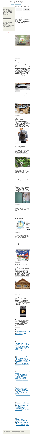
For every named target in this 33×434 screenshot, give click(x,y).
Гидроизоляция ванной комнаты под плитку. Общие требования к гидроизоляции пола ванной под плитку (22, 208)
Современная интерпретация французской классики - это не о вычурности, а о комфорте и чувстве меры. (22, 364)
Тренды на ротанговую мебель (21, 93)
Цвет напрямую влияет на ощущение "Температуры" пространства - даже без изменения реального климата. (21, 337)
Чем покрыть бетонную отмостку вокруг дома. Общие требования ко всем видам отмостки (22, 236)
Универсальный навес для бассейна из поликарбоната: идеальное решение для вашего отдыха (22, 403)
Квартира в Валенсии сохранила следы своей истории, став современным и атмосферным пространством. (22, 372)
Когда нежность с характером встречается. (22, 346)
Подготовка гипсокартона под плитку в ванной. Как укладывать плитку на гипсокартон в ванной (22, 171)
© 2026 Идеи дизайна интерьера (7, 431)
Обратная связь (22, 431)
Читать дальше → (18, 58)
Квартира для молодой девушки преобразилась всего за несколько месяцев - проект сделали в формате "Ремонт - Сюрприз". (22, 340)
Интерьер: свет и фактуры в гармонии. (22, 394)
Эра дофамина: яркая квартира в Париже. (22, 356)
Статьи (19, 4)
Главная (12, 4)
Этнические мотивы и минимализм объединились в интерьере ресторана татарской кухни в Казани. (22, 378)
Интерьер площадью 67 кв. (20, 387)
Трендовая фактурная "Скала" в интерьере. (22, 350)
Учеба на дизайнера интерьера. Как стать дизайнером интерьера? (22, 18)
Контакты (13, 431)
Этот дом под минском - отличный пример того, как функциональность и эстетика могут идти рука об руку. (22, 361)
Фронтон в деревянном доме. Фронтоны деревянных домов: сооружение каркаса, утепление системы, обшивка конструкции (22, 266)
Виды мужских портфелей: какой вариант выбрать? (22, 118)
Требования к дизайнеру (19, 9)
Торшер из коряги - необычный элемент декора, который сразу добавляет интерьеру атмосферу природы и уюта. (21, 375)
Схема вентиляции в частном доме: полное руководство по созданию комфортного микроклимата (22, 426)
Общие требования (26, 9)
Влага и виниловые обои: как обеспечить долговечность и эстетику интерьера (7, 23)
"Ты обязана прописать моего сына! (21, 335)
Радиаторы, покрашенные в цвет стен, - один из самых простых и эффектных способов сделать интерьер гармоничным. (22, 386)
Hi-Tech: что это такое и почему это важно (22, 424)
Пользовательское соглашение (17, 431)
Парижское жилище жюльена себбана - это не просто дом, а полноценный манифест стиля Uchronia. (22, 348)
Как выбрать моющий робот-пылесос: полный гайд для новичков (21, 64)
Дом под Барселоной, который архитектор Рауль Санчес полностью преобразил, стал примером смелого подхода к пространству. (22, 358)
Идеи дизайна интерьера (16, 1)
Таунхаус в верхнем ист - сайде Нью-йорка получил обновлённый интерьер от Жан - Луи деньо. (22, 344)
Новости (16, 4)
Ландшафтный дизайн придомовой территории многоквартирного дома (20, 148)
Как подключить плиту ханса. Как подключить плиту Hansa (22, 297)
